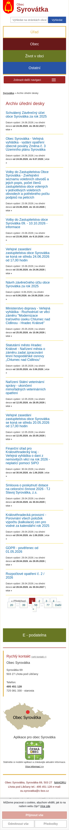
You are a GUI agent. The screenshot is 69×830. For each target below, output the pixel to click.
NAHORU (60, 782)
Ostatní (34, 68)
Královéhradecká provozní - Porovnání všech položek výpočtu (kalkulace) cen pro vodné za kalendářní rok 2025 (27, 520)
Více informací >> (34, 766)
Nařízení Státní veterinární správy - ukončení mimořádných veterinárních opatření (26, 387)
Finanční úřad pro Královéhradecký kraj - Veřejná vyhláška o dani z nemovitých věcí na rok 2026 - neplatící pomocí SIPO (28, 456)
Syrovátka (8, 93)
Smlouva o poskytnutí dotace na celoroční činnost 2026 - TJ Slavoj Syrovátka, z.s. (28, 489)
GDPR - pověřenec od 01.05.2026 (22, 549)
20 (11, 605)
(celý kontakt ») (38, 656)
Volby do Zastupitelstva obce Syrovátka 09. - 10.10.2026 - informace (27, 223)
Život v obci (34, 56)
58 (35, 605)
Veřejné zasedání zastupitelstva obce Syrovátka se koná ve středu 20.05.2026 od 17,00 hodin (27, 421)
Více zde (45, 806)
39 (23, 605)
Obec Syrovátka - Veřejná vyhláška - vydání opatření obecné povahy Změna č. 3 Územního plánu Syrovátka (26, 144)
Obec (34, 44)
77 (48, 605)
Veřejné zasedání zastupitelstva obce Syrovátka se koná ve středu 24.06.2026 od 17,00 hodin (27, 255)
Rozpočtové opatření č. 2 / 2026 (25, 575)
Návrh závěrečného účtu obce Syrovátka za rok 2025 (28, 284)
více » (9, 129)
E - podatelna (34, 635)
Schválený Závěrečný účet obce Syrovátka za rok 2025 (26, 114)
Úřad (34, 32)
